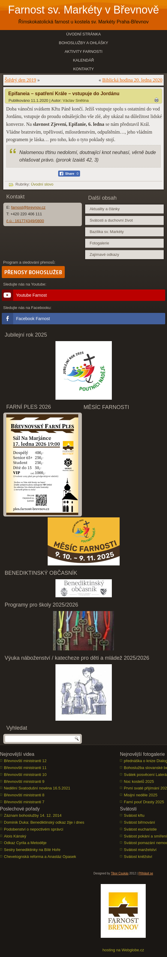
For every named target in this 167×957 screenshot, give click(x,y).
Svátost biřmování (139, 822)
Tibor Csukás (120, 873)
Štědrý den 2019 (20, 80)
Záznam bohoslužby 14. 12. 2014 (32, 815)
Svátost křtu (134, 815)
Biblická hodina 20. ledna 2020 (132, 80)
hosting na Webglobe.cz (123, 950)
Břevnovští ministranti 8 (24, 795)
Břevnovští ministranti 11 (25, 767)
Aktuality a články (105, 209)
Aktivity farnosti (83, 51)
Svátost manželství (140, 849)
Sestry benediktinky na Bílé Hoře (32, 849)
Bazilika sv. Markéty (107, 231)
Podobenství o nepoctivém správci (33, 829)
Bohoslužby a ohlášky (83, 43)
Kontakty (83, 69)
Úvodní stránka (83, 34)
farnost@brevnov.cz (28, 207)
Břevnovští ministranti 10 (25, 774)
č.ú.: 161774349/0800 (25, 221)
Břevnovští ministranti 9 (24, 781)
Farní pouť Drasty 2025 (144, 802)
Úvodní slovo (42, 184)
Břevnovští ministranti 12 (25, 761)
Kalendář (83, 60)
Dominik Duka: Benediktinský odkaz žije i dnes (44, 822)
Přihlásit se (146, 873)
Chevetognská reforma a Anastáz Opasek (40, 856)
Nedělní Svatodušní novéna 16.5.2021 (37, 788)
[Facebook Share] (69, 174)
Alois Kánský (15, 836)
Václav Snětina (76, 100)
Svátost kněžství (138, 856)
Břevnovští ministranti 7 (24, 802)
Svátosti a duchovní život (111, 220)
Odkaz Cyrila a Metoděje (25, 842)
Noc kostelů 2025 (139, 781)
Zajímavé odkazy (104, 254)
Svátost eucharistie (140, 829)
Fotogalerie (99, 243)
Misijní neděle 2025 (140, 795)
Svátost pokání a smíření (145, 836)
